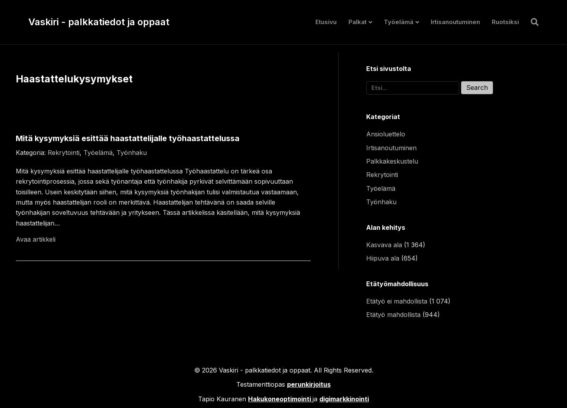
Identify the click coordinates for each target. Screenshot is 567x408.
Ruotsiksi (505, 22)
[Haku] (532, 22)
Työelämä (398, 22)
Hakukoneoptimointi (279, 399)
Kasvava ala (384, 245)
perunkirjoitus (309, 384)
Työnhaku (132, 152)
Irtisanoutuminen (455, 22)
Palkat (357, 22)
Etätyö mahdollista (393, 315)
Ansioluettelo (385, 134)
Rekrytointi (64, 152)
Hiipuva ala (382, 258)
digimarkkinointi (344, 399)
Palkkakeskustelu (392, 161)
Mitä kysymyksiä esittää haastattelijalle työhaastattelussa (127, 138)
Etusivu (326, 22)
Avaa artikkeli (36, 239)
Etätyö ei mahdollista (396, 301)
